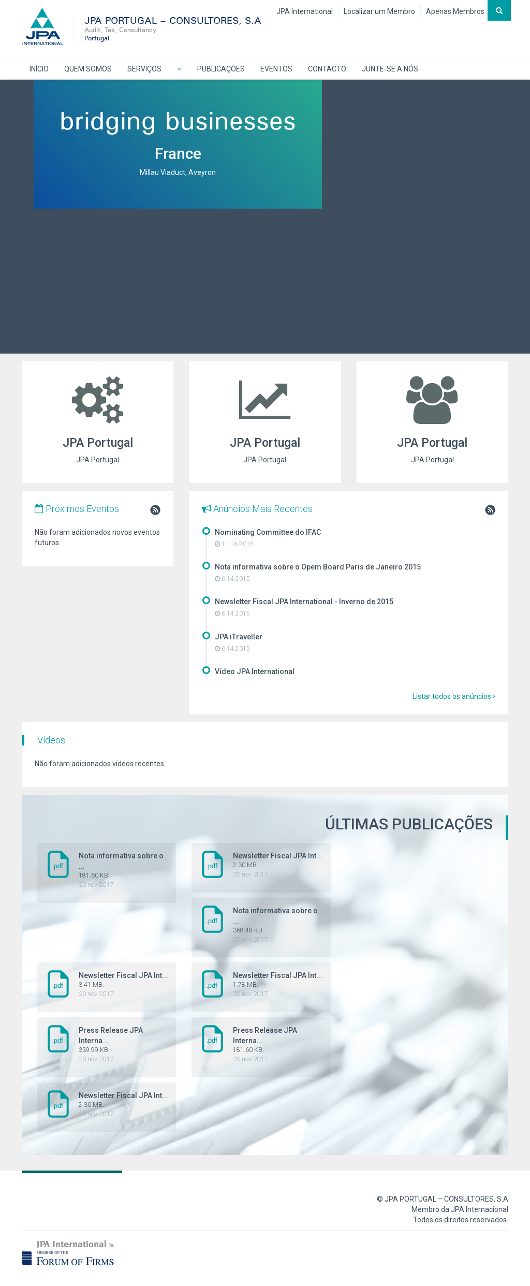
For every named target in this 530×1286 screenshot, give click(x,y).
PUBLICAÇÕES (221, 69)
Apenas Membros (455, 11)
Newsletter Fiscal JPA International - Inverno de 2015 (304, 601)
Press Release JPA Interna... (108, 1044)
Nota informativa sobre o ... (108, 870)
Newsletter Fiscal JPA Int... (262, 865)
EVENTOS (276, 69)
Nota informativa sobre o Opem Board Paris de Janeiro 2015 (318, 567)
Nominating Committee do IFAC (268, 532)
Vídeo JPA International (255, 671)
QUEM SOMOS (88, 69)
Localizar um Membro (379, 11)
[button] (179, 68)
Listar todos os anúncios (454, 696)
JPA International (304, 11)
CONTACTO (327, 69)
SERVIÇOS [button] (144, 69)
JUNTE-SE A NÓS (390, 69)
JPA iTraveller (238, 637)
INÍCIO (39, 69)
